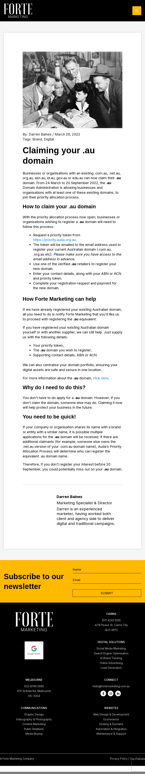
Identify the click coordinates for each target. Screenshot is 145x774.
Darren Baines (40, 134)
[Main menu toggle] (136, 10)
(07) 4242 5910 (111, 620)
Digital (49, 139)
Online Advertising (111, 663)
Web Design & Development (111, 714)
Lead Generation (111, 667)
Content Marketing (34, 724)
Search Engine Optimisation (111, 653)
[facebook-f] (103, 693)
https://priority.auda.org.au (54, 240)
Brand (37, 139)
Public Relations (34, 729)
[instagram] (110, 693)
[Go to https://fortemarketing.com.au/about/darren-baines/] (72, 511)
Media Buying (33, 733)
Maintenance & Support (111, 733)
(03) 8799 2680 (34, 686)
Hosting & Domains (111, 724)
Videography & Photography (34, 719)
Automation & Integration (111, 729)
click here (100, 378)
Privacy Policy (119, 758)
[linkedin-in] (118, 693)
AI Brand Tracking (111, 658)
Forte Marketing (12, 758)
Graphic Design (34, 714)
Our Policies (137, 758)
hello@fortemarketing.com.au (111, 686)
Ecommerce (111, 719)
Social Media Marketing (111, 648)
